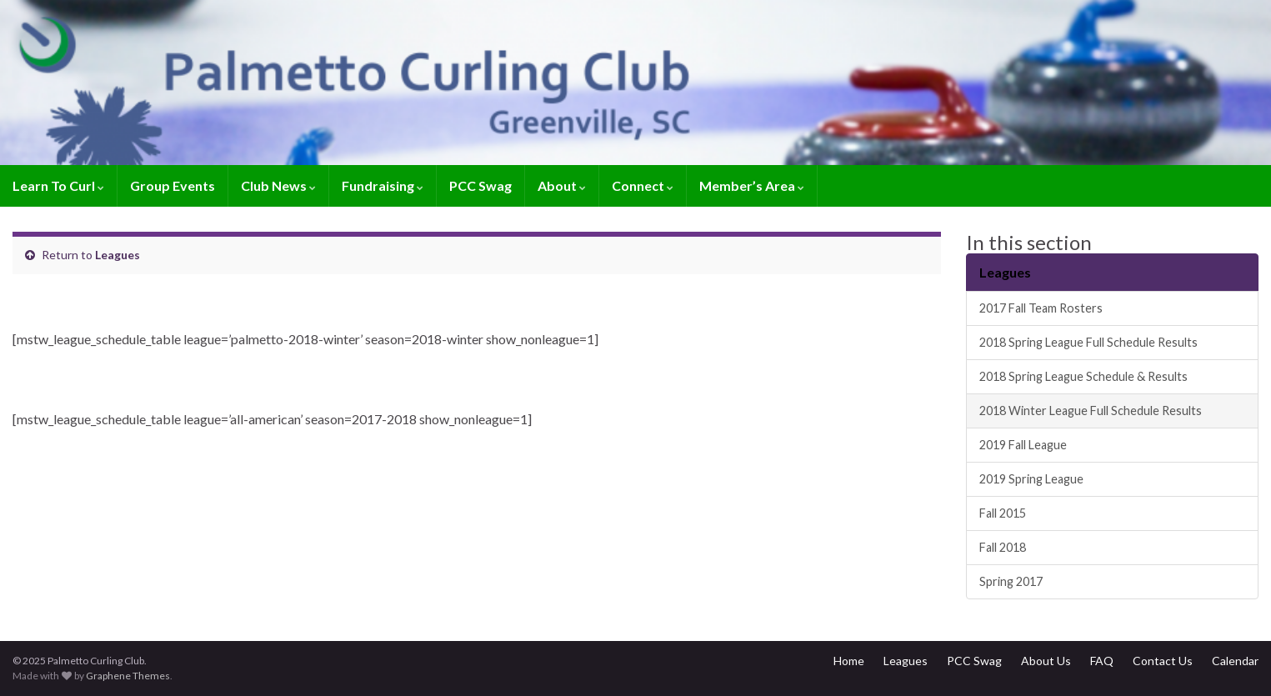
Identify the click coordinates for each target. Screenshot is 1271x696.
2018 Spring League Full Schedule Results (1088, 342)
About (562, 185)
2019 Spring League (1031, 479)
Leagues (117, 255)
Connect (642, 185)
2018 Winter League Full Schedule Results (1090, 410)
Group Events (172, 185)
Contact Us (1163, 660)
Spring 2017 (1011, 581)
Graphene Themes (128, 675)
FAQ (1101, 660)
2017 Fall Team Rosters (1041, 308)
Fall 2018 (1002, 547)
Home (848, 660)
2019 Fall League (1023, 445)
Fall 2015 (1002, 513)
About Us (1046, 660)
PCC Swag (480, 185)
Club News (278, 185)
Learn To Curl (58, 185)
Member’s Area (751, 185)
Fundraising (382, 185)
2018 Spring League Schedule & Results (1083, 376)
